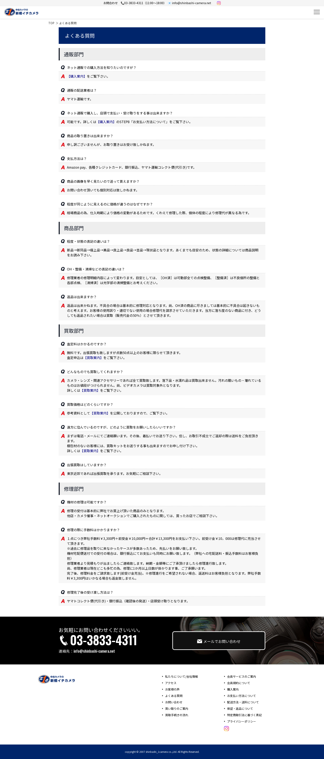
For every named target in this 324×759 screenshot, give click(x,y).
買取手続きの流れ (176, 715)
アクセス (170, 683)
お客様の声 (172, 689)
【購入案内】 (77, 76)
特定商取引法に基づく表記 (244, 715)
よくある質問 (173, 695)
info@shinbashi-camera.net (94, 651)
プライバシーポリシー (241, 721)
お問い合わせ (173, 702)
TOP (51, 23)
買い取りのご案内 (176, 708)
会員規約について (238, 683)
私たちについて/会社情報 (181, 676)
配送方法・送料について (243, 702)
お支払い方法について (241, 695)
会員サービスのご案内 (241, 676)
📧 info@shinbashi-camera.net (189, 3)
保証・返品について (240, 708)
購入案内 (233, 689)
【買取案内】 (93, 357)
